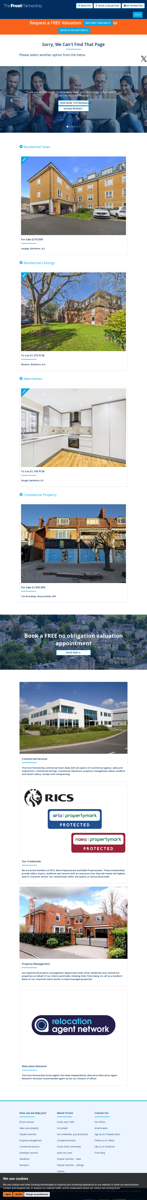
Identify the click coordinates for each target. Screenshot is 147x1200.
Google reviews (74, 109)
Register (84, 5)
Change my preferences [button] (37, 1194)
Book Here (73, 655)
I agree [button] (8, 1194)
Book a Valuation (107, 5)
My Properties (133, 5)
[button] (11, 100)
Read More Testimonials (74, 104)
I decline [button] (18, 1194)
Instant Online (98, 23)
